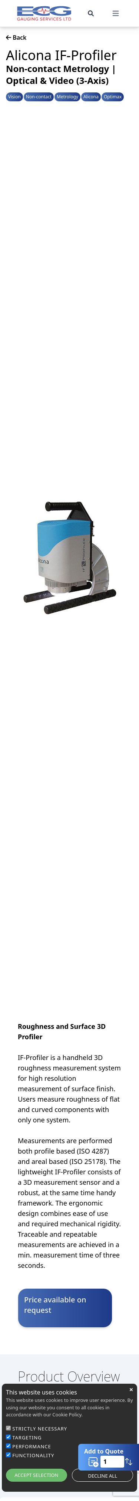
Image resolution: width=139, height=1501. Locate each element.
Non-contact (39, 97)
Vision (14, 97)
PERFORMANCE (31, 1446)
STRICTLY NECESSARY (39, 1428)
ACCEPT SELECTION (36, 1475)
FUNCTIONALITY (33, 1455)
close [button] (131, 1389)
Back (16, 37)
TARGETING (27, 1437)
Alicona (91, 97)
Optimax (113, 97)
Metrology (67, 97)
